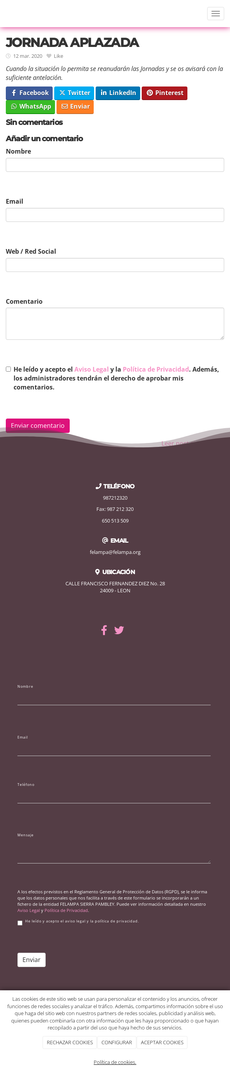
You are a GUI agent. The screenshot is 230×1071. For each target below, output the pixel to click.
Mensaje (25, 835)
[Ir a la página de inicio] (4, 13)
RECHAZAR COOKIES (70, 1042)
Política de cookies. (115, 1062)
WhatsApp (30, 106)
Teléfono (25, 784)
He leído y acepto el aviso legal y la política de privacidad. (78, 922)
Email (14, 201)
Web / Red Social (31, 251)
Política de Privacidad (156, 369)
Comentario (24, 301)
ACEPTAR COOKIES (162, 1042)
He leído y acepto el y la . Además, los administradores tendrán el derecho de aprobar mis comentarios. (116, 378)
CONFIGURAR (116, 1042)
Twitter (74, 92)
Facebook (29, 92)
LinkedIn (118, 92)
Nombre (18, 151)
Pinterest (165, 92)
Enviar (75, 106)
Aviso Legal (91, 369)
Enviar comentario (38, 425)
